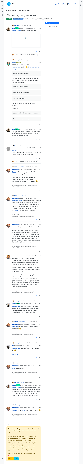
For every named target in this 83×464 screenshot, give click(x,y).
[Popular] (2, 12)
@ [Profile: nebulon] (15, 326)
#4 (40, 129)
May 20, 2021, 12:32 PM (30, 169)
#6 (40, 169)
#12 (40, 345)
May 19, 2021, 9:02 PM (29, 28)
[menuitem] (80, 2)
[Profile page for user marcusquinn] (8, 171)
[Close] (39, 429)
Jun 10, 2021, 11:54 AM (31, 385)
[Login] (80, 2)
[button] (2, 458)
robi (13, 345)
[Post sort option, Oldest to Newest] (52, 26)
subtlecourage (15, 147)
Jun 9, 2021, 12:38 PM (29, 324)
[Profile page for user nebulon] (8, 305)
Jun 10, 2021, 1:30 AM (24, 345)
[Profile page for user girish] (8, 29)
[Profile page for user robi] (8, 347)
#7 (40, 198)
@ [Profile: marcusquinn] (16, 30)
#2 (40, 28)
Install (74, 4)
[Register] (80, 5)
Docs (69, 4)
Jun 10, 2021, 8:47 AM (29, 365)
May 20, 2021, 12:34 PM (30, 198)
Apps (55, 4)
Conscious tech (15, 354)
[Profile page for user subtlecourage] (8, 149)
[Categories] (2, 2)
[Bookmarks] (2, 15)
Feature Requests (18, 18)
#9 (40, 256)
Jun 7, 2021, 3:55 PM (29, 224)
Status (60, 4)
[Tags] (2, 8)
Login (16, 458)
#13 (40, 365)
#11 (40, 324)
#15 (40, 407)
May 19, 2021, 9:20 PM (29, 129)
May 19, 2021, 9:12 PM (22, 64)
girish (13, 28)
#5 (40, 147)
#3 (40, 62)
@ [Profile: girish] (14, 150)
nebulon (14, 303)
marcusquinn (17, 25)
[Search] (2, 18)
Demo (65, 4)
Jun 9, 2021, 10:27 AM (29, 256)
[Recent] (2, 5)
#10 (40, 303)
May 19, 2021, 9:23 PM (30, 147)
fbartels (14, 62)
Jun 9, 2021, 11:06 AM (30, 303)
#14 (40, 385)
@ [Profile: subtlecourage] (17, 200)
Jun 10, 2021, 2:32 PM (29, 407)
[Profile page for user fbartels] (8, 64)
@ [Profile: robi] (13, 368)
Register (10, 458)
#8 (40, 224)
